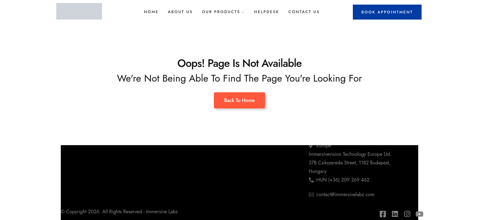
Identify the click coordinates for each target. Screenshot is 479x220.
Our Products (221, 12)
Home (151, 12)
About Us (180, 12)
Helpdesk (266, 12)
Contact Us (304, 12)
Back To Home (239, 100)
